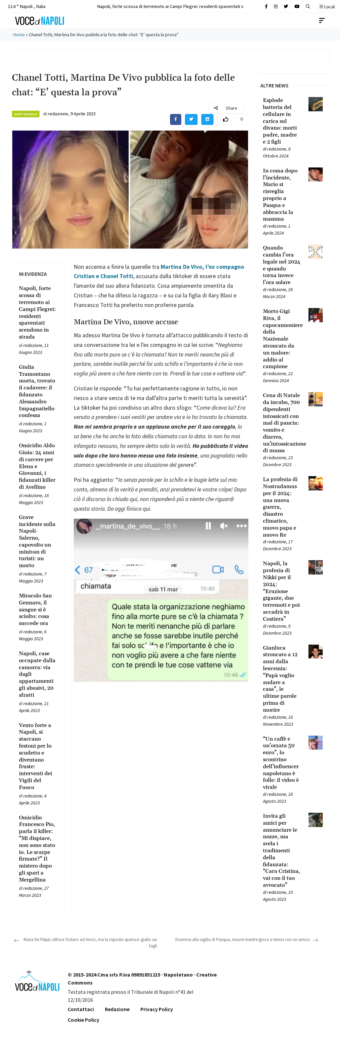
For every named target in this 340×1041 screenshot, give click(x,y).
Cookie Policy (83, 1019)
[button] (308, 6)
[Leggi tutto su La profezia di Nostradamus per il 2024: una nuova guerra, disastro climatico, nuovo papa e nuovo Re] (281, 507)
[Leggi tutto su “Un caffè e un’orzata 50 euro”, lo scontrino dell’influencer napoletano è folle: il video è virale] (281, 763)
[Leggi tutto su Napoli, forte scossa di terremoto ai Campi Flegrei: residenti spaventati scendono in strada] (37, 312)
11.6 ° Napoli (26, 6)
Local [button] (327, 7)
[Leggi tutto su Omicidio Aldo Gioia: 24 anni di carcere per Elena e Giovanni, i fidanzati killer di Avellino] (37, 466)
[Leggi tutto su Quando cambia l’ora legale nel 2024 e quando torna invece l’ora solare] (281, 265)
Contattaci (81, 1009)
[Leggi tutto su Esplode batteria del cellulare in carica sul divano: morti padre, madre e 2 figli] (281, 121)
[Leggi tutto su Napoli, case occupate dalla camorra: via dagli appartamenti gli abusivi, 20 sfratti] (37, 674)
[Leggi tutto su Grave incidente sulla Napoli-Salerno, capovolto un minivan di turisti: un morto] (37, 541)
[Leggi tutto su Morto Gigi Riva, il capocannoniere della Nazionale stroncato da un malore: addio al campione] (281, 339)
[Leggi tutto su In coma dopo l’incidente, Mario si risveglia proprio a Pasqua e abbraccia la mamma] (281, 195)
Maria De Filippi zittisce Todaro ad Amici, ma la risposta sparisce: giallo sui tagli (90, 943)
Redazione (117, 1009)
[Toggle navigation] (322, 21)
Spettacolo (25, 114)
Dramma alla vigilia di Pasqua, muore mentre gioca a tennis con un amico (242, 939)
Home (19, 35)
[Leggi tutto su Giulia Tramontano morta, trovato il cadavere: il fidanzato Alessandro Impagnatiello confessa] (37, 391)
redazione (58, 114)
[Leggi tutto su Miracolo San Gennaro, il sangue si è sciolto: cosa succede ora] (37, 609)
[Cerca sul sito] (266, 6)
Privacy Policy (156, 1009)
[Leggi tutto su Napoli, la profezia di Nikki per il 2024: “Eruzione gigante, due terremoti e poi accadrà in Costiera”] (281, 591)
